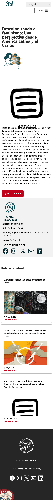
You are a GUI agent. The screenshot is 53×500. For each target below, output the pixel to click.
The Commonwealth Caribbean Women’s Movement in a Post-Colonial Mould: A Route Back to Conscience (25, 384)
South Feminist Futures (26, 460)
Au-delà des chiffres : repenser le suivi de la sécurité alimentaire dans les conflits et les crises (25, 333)
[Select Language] (38, 4)
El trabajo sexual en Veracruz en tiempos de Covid (24, 281)
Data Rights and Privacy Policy (26, 468)
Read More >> (10, 319)
